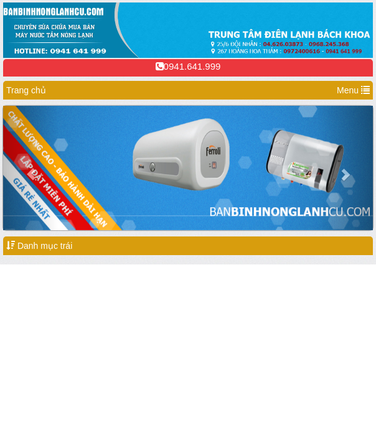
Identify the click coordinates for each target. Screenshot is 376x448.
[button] (31, 168)
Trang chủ (26, 90)
